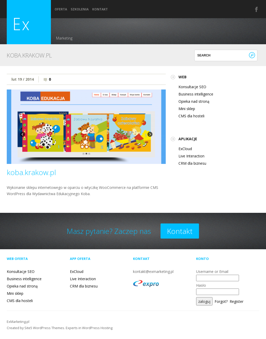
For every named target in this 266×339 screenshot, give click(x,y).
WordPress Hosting (97, 328)
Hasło (201, 285)
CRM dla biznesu (192, 163)
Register (236, 301)
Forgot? (221, 301)
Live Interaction (191, 155)
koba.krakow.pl (31, 172)
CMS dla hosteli (191, 115)
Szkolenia (80, 9)
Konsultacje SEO (192, 86)
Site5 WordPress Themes (44, 328)
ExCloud (185, 148)
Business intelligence (195, 94)
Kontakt (100, 9)
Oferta (61, 9)
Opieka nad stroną (193, 101)
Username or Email (212, 271)
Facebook (256, 9)
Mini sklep (186, 108)
